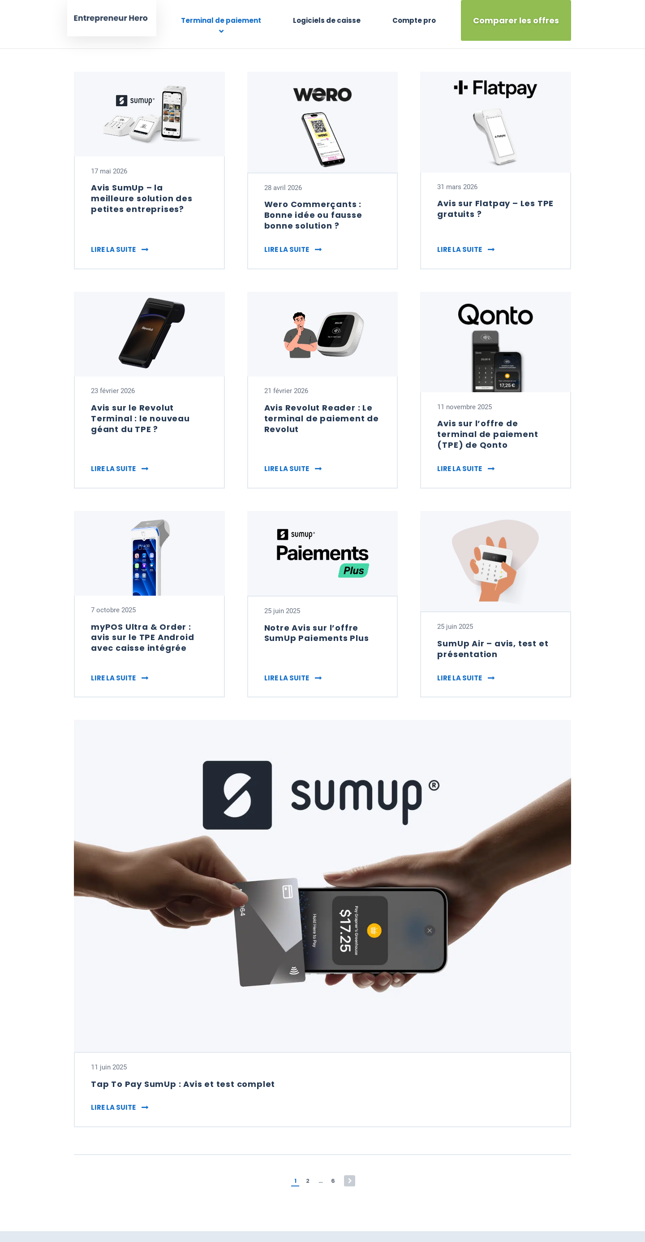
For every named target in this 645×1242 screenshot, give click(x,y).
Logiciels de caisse (334, 20)
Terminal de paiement (234, 20)
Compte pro (415, 20)
